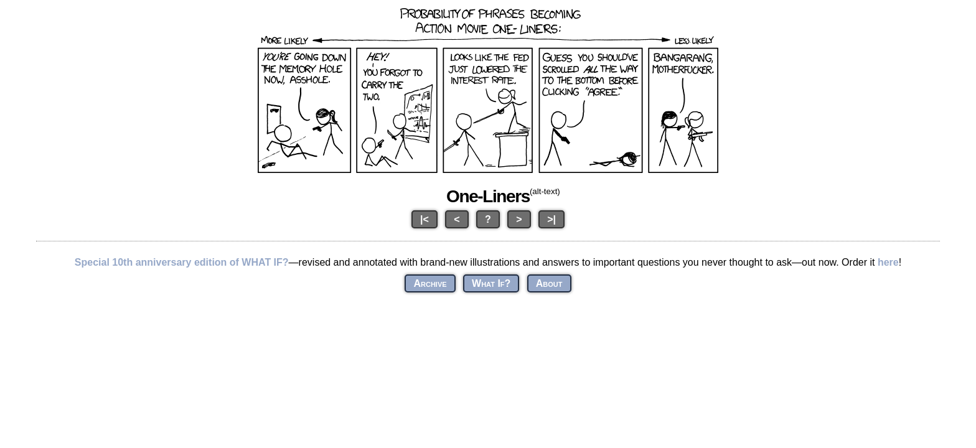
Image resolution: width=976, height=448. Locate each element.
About (549, 283)
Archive (429, 283)
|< (424, 219)
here (888, 262)
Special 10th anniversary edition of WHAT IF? (182, 262)
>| (551, 219)
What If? (491, 283)
